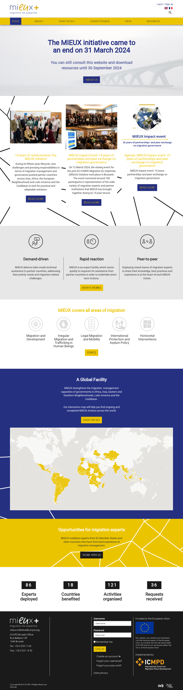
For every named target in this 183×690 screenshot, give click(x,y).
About (38, 21)
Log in (160, 4)
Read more (35, 198)
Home (15, 21)
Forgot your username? (109, 660)
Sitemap (13, 687)
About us (91, 79)
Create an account (108, 656)
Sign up (169, 4)
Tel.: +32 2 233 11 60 (20, 646)
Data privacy (101, 672)
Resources (153, 21)
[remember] (95, 642)
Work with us (91, 554)
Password (99, 630)
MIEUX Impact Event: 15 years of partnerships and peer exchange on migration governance (91, 159)
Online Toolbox (100, 21)
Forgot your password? (109, 665)
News (128, 21)
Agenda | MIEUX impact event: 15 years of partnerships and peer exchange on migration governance (147, 160)
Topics (91, 352)
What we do (67, 21)
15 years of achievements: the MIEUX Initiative (35, 157)
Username (99, 618)
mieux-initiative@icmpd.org (25, 630)
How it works (91, 287)
